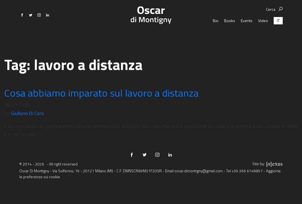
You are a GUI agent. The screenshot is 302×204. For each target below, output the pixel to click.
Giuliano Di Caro (27, 113)
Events (246, 35)
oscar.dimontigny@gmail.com (199, 171)
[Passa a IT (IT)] (278, 35)
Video (263, 35)
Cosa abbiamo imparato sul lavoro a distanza (101, 93)
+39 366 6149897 (247, 171)
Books (229, 35)
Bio (215, 35)
